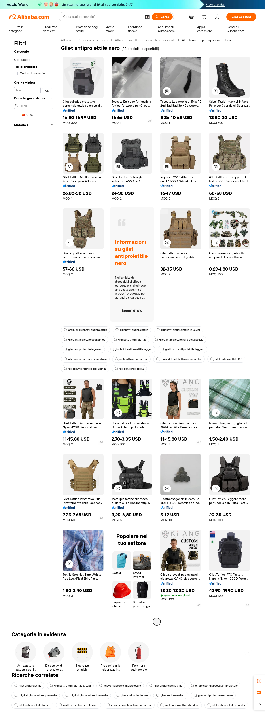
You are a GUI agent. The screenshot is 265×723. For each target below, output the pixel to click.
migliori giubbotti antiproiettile (35, 695)
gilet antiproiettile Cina (165, 685)
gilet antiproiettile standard (179, 705)
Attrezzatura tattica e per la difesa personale (145, 40)
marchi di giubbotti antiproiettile (129, 705)
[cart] (205, 17)
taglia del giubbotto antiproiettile (179, 359)
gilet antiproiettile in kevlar (226, 705)
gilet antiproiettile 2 (129, 369)
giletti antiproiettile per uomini (85, 369)
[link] (259, 681)
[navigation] (33, 331)
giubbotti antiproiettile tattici (70, 685)
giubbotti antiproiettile (131, 330)
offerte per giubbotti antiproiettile (214, 685)
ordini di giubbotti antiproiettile (85, 330)
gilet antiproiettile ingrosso (83, 349)
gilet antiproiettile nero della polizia (179, 339)
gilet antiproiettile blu (132, 695)
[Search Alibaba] (102, 16)
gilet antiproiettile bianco (32, 705)
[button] (147, 16)
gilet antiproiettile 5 (170, 695)
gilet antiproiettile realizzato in (85, 359)
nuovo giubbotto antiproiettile (120, 685)
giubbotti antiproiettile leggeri (131, 349)
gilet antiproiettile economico (84, 339)
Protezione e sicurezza (93, 40)
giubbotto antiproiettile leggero (182, 349)
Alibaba (66, 40)
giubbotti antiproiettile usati (78, 705)
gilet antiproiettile (27, 685)
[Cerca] (162, 16)
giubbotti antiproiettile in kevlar (178, 330)
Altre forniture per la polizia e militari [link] (206, 40)
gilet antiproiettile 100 (226, 359)
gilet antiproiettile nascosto (213, 695)
